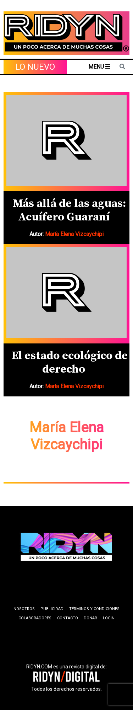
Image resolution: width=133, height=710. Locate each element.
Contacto (67, 618)
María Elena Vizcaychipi (74, 234)
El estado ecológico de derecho (69, 363)
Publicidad (51, 609)
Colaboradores (34, 618)
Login (109, 618)
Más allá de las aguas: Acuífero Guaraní (69, 210)
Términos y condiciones (94, 609)
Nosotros (24, 609)
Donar (90, 618)
